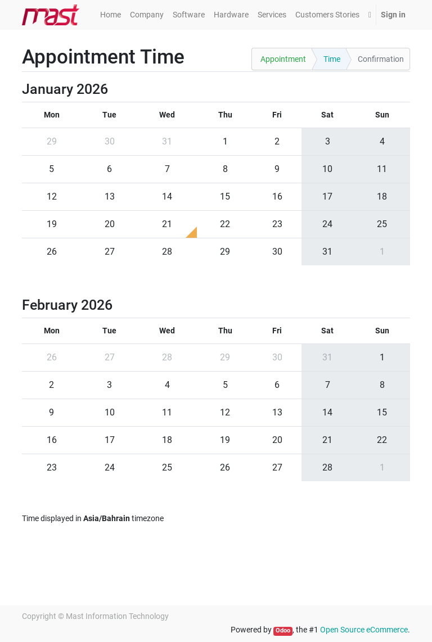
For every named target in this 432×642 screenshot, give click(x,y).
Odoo (283, 630)
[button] (370, 14)
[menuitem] (110, 14)
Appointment (283, 59)
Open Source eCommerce (364, 629)
